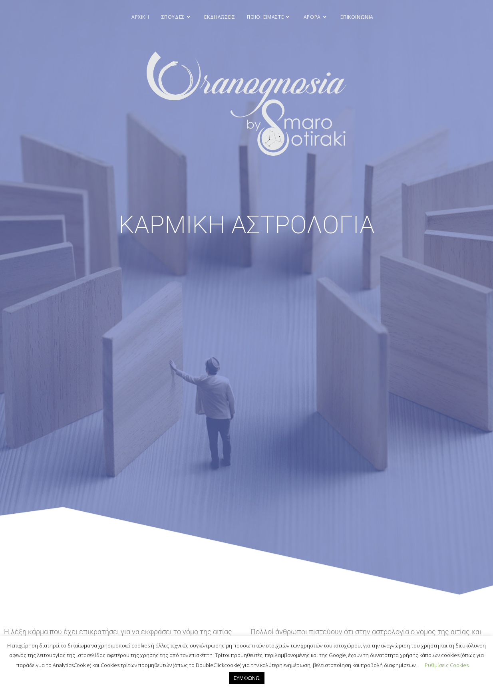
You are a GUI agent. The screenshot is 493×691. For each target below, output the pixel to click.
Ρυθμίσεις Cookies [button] (447, 665)
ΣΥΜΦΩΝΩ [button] (247, 677)
